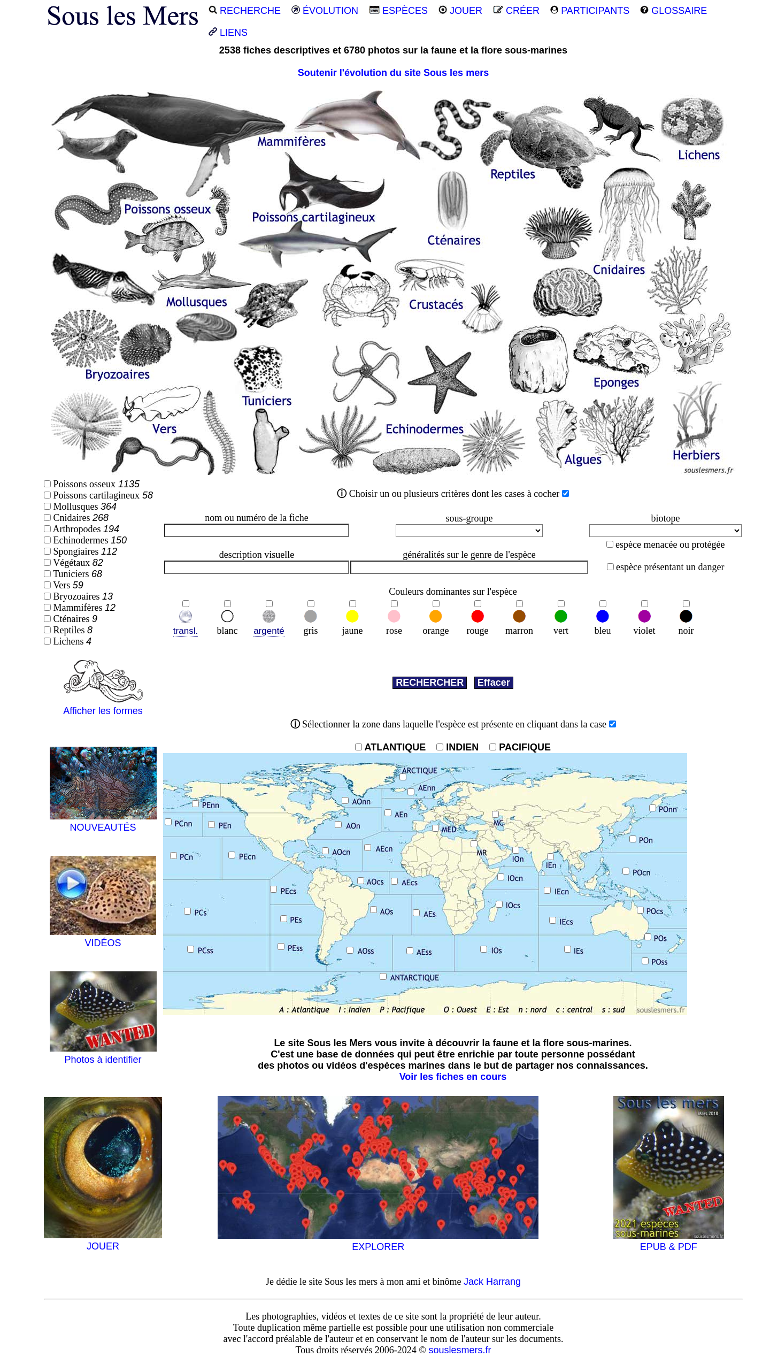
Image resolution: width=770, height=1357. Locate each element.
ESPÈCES (398, 10)
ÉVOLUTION (324, 10)
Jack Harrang (492, 1281)
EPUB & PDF (668, 1241)
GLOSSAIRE (673, 10)
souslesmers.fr (459, 1350)
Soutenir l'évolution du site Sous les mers (393, 72)
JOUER (460, 10)
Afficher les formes (103, 705)
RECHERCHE (245, 10)
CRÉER (516, 10)
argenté (268, 631)
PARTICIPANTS (589, 10)
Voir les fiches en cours (453, 1076)
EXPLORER (378, 1241)
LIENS (228, 32)
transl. (185, 631)
